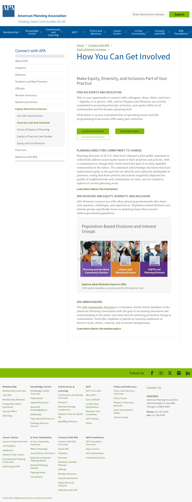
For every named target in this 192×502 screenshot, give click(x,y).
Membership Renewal (14, 399)
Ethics (89, 423)
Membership (12, 32)
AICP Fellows (92, 418)
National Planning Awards (39, 466)
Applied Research (39, 402)
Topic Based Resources (42, 418)
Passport (62, 402)
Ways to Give (92, 448)
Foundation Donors (95, 457)
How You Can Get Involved (33, 122)
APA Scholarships (95, 453)
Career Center (120, 32)
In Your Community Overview (39, 443)
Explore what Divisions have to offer (104, 284)
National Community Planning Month (40, 459)
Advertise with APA (26, 157)
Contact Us (154, 388)
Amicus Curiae (121, 417)
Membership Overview (14, 390)
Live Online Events (129, 131)
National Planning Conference (66, 408)
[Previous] (79, 259)
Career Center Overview (15, 441)
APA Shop (7, 415)
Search (179, 14)
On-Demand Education (93, 136)
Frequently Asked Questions (12, 405)
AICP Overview (93, 390)
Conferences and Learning (54, 32)
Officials (20, 88)
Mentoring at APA (11, 466)
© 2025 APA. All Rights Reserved (16, 498)
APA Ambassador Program (98, 307)
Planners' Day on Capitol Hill (70, 415)
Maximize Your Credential (93, 413)
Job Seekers (9, 445)
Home (80, 45)
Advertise (48, 498)
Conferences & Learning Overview (70, 396)
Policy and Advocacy (98, 32)
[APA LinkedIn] (188, 372)
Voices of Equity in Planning (33, 129)
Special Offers (10, 411)
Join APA (7, 395)
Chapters (20, 67)
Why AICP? (91, 395)
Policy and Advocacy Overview (124, 392)
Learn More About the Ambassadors (99, 328)
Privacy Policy (36, 498)
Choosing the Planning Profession (14, 460)
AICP (78, 32)
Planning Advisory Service (39, 425)
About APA (21, 61)
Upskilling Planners (67, 421)
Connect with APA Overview (67, 443)
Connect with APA (162, 32)
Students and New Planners (31, 81)
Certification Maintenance (92, 405)
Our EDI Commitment (30, 115)
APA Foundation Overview (94, 443)
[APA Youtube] (161, 372)
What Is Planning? (39, 448)
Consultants (36, 476)
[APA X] (170, 372)
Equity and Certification (31, 143)
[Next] (169, 259)
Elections (20, 150)
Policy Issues (120, 398)
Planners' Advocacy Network (124, 404)
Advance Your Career (13, 454)
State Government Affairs (123, 411)
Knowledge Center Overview (40, 392)
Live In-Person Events (93, 131)
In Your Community (140, 32)
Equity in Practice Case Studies (35, 136)
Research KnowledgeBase (38, 408)
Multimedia (36, 414)
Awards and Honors (26, 102)
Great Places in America (42, 453)
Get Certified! (93, 399)
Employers (8, 450)
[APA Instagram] (179, 372)
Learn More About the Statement (97, 189)
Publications (36, 398)
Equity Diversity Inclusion (31, 109)
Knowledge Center (33, 32)
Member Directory (26, 95)
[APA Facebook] (152, 372)
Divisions (20, 74)
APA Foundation (182, 32)
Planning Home (38, 472)
